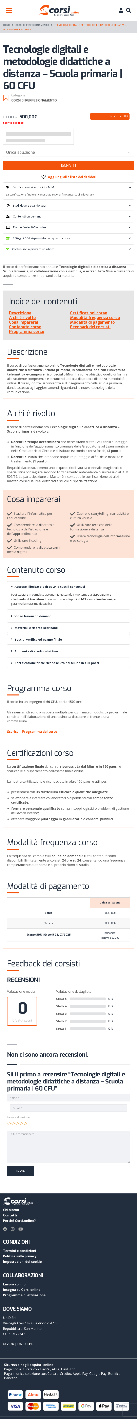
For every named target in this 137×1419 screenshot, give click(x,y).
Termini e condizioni (19, 1251)
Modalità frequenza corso (95, 317)
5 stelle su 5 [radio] (25, 1124)
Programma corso (26, 331)
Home (6, 24)
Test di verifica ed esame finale (36, 639)
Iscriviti (68, 165)
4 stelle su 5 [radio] (21, 1124)
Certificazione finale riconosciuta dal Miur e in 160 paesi (55, 663)
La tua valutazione (18, 1117)
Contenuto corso (25, 327)
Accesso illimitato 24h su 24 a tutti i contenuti (48, 587)
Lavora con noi (14, 1284)
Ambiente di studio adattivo (34, 651)
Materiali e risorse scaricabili (34, 628)
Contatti (10, 1215)
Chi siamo (11, 1210)
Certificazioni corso (88, 313)
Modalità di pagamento (92, 322)
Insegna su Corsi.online (21, 1289)
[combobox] (68, 152)
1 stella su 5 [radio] (9, 1124)
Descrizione (20, 313)
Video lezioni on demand (31, 616)
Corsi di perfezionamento (32, 24)
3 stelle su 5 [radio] (17, 1124)
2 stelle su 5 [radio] (13, 1124)
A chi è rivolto (22, 317)
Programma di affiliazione (24, 1295)
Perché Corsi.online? (19, 1220)
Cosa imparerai (23, 322)
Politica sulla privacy (19, 1256)
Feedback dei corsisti (90, 327)
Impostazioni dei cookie (22, 1261)
